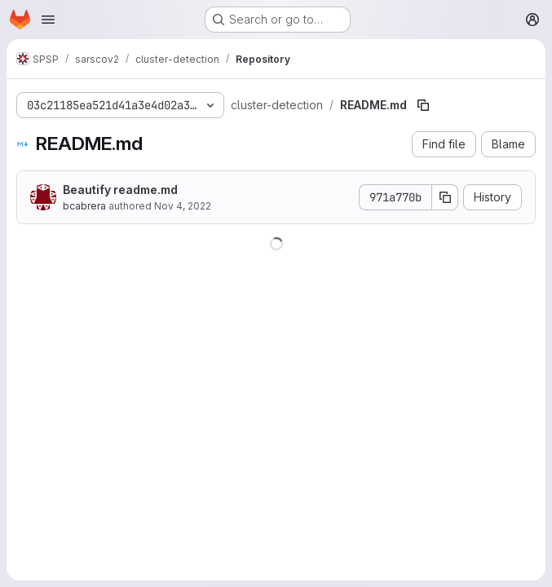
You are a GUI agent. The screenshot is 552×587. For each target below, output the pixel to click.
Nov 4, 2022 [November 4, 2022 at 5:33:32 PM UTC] (182, 206)
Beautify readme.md (120, 189)
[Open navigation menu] (48, 20)
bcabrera (84, 206)
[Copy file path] (423, 105)
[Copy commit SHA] (445, 197)
